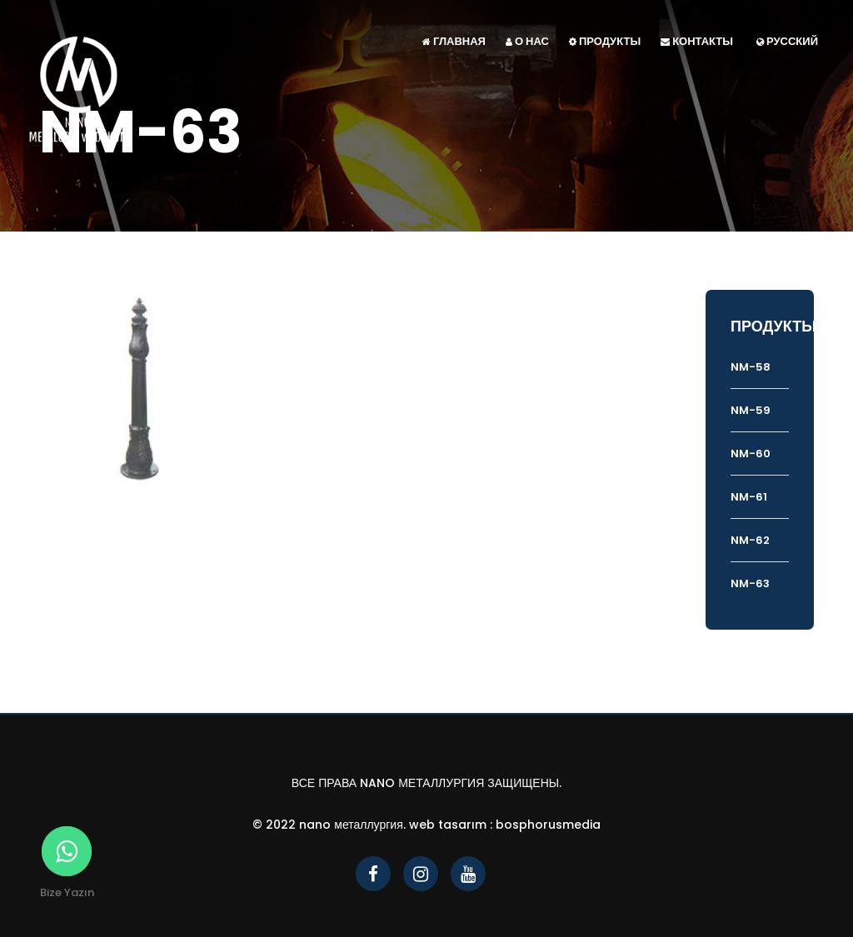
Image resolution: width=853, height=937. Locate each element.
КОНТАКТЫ (697, 41)
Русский (787, 41)
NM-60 (751, 453)
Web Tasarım (447, 824)
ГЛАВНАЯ (454, 41)
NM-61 (749, 497)
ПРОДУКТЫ (605, 41)
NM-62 (750, 540)
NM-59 (751, 410)
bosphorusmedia (548, 824)
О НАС (527, 41)
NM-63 (750, 583)
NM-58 (751, 367)
